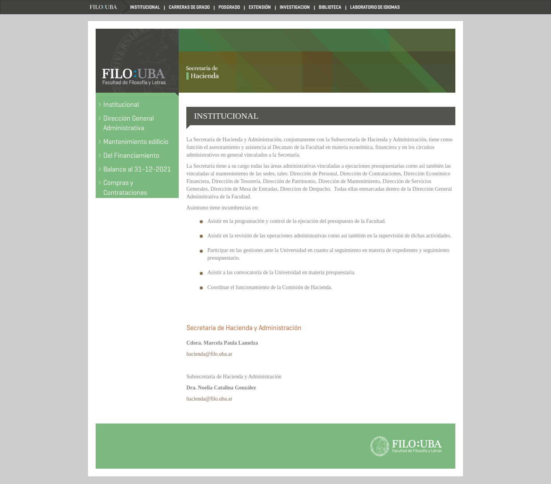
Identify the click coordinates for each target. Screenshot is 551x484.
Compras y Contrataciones (125, 187)
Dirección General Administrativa (128, 123)
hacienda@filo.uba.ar (209, 354)
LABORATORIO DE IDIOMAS (375, 7)
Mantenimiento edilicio (135, 141)
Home (109, 7)
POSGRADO (229, 7)
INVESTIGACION (295, 7)
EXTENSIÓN (260, 7)
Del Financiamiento (131, 155)
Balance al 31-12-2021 (137, 169)
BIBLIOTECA (330, 7)
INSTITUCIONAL (145, 7)
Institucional (121, 104)
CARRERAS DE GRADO (189, 7)
